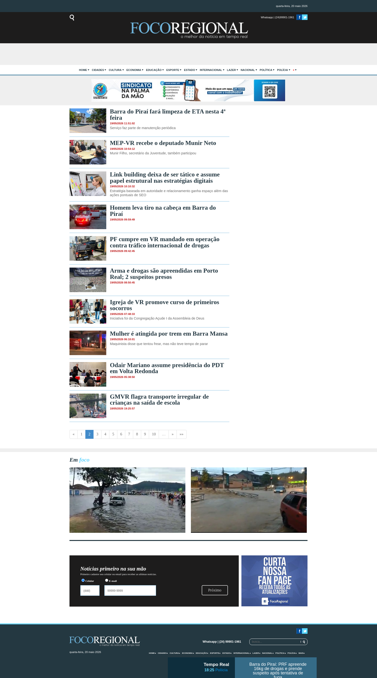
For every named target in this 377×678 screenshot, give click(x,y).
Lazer (231, 70)
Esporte (172, 70)
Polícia (282, 70)
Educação (154, 70)
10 (154, 434)
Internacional (211, 70)
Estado (189, 70)
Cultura (115, 70)
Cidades (98, 70)
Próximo (214, 590)
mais (301, 653)
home (83, 70)
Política (266, 70)
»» (181, 434)
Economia (133, 70)
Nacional (248, 70)
